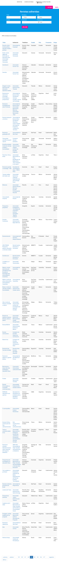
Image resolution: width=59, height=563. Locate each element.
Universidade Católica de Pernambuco (16, 539)
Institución (24, 19)
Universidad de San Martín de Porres (16, 357)
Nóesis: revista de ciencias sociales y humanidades (6, 288)
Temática (24, 15)
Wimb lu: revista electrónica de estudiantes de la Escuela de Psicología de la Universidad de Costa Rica (6, 272)
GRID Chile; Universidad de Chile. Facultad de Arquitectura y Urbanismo (16, 447)
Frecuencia (39, 19)
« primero (5, 557)
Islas (3, 527)
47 (44, 557)
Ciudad (8, 19)
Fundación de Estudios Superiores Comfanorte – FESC (16, 342)
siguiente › (51, 557)
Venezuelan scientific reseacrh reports (6, 140)
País (38, 15)
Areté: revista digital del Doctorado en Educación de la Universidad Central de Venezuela (6, 57)
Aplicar (25, 27)
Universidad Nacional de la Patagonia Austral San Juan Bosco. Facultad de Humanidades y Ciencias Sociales (16, 436)
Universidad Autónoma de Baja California (16, 221)
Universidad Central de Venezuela (15, 54)
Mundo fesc (5, 339)
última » (5, 559)
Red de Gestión (16, 245)
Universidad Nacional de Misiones (15, 108)
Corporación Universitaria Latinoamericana (17, 368)
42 (28, 557)
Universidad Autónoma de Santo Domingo (16, 491)
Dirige (55, 42)
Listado (50, 7)
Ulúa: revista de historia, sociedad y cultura (6, 304)
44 (34, 557)
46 (41, 557)
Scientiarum (5, 65)
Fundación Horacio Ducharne (15, 140)
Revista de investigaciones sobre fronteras (6, 105)
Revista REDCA (6, 324)
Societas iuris (5, 255)
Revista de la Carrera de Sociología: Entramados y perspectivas (5, 96)
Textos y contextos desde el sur (6, 431)
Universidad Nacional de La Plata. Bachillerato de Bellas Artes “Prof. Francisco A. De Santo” (16, 159)
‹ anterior (11, 557)
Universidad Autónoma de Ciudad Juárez (16, 288)
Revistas (19, 2)
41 (25, 557)
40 (22, 557)
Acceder (39, 2)
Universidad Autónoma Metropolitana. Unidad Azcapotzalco (16, 318)
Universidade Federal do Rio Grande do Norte (17, 386)
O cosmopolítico (6, 408)
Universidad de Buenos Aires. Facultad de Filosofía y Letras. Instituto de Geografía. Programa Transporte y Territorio (16, 123)
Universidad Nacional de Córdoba (15, 380)
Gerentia (4, 72)
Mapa (56, 7)
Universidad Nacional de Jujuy (15, 113)
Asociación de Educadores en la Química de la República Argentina (16, 395)
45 (37, 557)
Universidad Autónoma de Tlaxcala (16, 87)
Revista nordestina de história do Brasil (7, 485)
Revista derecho (6, 236)
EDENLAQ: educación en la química (6, 393)
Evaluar (4, 378)
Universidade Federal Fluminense (16, 410)
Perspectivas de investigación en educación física (6, 461)
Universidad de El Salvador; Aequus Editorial (17, 238)
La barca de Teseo (6, 489)
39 (19, 557)
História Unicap (6, 537)
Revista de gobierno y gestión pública (6, 357)
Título (7, 15)
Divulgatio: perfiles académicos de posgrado (6, 515)
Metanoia (4, 185)
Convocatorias (28, 2)
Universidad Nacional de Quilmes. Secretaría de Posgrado (16, 516)
